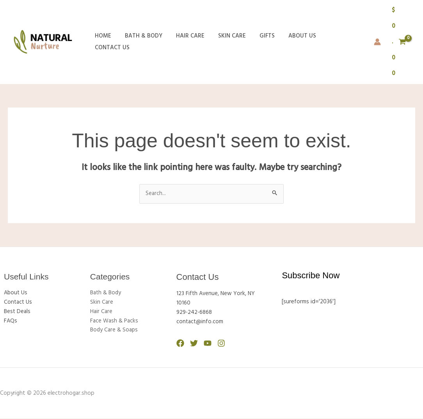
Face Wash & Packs (114, 321)
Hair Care (185, 42)
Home (102, 42)
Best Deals (17, 312)
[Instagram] (221, 343)
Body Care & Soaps (114, 330)
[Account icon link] (376, 41)
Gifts (258, 42)
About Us (291, 42)
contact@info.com (200, 322)
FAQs (11, 321)
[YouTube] (208, 343)
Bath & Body (140, 42)
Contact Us (334, 42)
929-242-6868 (194, 313)
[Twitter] (194, 343)
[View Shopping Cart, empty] (398, 42)
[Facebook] (180, 343)
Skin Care (225, 42)
